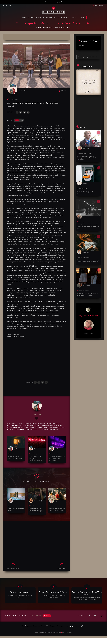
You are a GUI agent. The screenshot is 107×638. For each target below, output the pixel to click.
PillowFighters (65, 17)
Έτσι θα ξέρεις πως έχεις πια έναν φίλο (16, 509)
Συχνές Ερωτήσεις (27, 626)
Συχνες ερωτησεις (99, 5)
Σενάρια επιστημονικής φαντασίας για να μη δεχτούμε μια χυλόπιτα (35, 458)
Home (38, 27)
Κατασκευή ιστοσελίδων (53, 632)
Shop (82, 17)
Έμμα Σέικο (22, 90)
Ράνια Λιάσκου (86, 285)
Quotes (74, 17)
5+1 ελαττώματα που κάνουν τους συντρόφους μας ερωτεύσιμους (57, 458)
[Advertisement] (36, 542)
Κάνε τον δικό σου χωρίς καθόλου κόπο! (87, 593)
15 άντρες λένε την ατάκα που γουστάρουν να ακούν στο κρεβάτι (86, 192)
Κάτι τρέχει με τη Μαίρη (84, 257)
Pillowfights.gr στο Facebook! (88, 57)
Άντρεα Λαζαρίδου (59, 501)
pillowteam (85, 183)
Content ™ (40, 17)
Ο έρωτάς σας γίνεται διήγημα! (53, 592)
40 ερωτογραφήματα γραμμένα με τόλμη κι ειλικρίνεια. (20, 596)
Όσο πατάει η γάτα (55, 506)
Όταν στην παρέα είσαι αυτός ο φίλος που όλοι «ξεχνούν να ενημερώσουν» (36, 510)
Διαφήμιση (53, 626)
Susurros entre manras (83, 290)
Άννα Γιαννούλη (86, 217)
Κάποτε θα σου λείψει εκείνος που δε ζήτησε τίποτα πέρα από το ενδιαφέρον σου (88, 226)
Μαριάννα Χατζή (38, 501)
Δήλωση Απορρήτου (79, 626)
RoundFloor (69, 632)
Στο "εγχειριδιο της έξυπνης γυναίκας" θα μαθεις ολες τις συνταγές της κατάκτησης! (87, 598)
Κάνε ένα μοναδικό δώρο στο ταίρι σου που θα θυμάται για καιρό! (53, 596)
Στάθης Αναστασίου (19, 501)
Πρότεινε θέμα (45, 626)
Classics (49, 17)
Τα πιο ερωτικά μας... (20, 592)
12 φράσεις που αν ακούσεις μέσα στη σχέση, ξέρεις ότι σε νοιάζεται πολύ (87, 294)
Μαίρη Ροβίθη (86, 252)
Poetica (11, 506)
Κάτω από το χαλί (82, 188)
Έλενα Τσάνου (86, 148)
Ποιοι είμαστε (60, 626)
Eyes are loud (81, 222)
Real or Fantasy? (13, 99)
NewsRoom (31, 17)
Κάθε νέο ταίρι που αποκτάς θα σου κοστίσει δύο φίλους (57, 509)
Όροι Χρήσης (69, 626)
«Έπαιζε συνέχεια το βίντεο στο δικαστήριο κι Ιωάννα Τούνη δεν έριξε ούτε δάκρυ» (87, 157)
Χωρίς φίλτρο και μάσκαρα (84, 153)
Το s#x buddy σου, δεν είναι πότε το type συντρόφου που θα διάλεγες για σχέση (88, 260)
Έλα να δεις (32, 506)
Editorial (23, 17)
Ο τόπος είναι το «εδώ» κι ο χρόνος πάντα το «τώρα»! (15, 457)
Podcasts (56, 17)
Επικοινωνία (36, 626)
